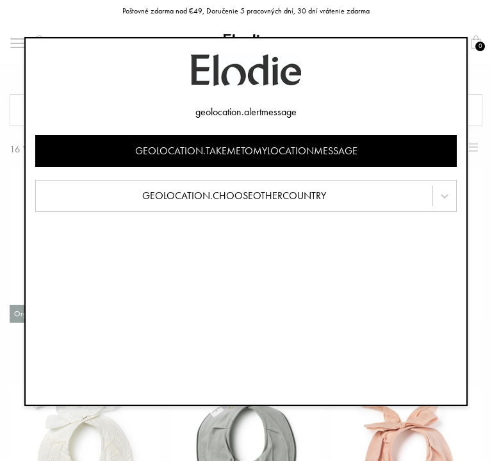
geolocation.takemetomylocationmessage (246, 151)
